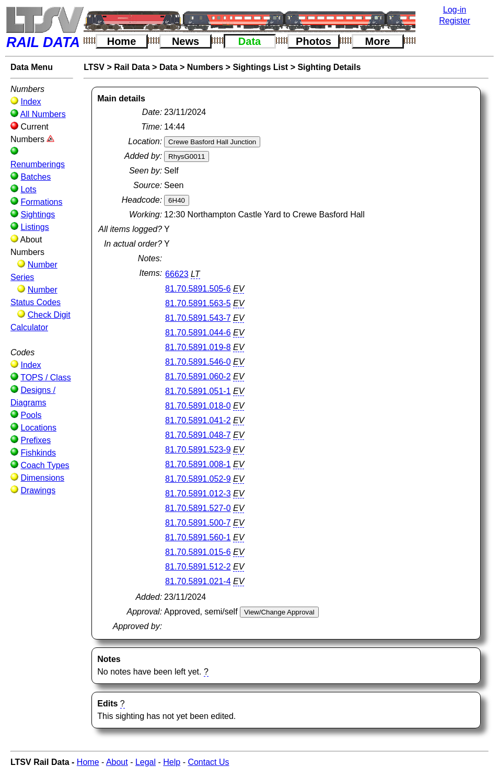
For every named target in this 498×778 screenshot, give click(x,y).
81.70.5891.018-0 (197, 405)
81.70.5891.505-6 (197, 288)
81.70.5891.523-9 (197, 449)
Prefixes (35, 440)
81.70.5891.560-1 (197, 537)
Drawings (37, 490)
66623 (177, 274)
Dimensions (42, 477)
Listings (34, 227)
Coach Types (44, 465)
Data (249, 41)
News (185, 41)
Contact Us (208, 762)
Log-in (454, 9)
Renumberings (37, 164)
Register (454, 20)
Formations (41, 202)
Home (121, 41)
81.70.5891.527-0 (197, 508)
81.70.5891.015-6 (197, 552)
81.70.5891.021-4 (197, 581)
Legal (145, 762)
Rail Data (131, 67)
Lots (28, 189)
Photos (313, 41)
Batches (35, 176)
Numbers (205, 67)
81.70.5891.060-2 (197, 376)
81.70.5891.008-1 (197, 464)
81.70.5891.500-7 (197, 522)
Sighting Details (329, 67)
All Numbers (43, 114)
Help (171, 762)
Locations (38, 427)
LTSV (94, 67)
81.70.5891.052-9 (197, 478)
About (117, 762)
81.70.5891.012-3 (197, 493)
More (377, 41)
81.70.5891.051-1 (197, 391)
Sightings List (260, 67)
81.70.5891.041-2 (197, 420)
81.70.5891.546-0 (197, 361)
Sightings (37, 214)
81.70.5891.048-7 (197, 435)
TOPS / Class (45, 377)
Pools (30, 415)
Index (30, 101)
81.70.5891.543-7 (197, 317)
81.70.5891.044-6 (197, 332)
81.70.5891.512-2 (197, 566)
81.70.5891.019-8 (197, 347)
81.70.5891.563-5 (197, 303)
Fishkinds (38, 452)
